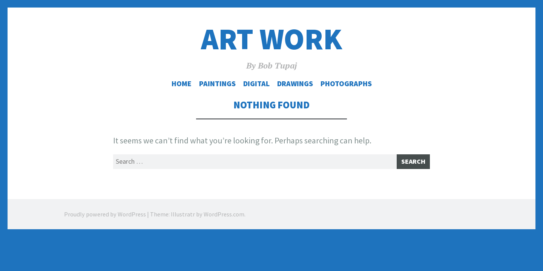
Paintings (217, 83)
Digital (256, 83)
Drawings (295, 83)
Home (182, 83)
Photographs (346, 83)
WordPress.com (224, 217)
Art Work (271, 39)
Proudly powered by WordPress (105, 217)
